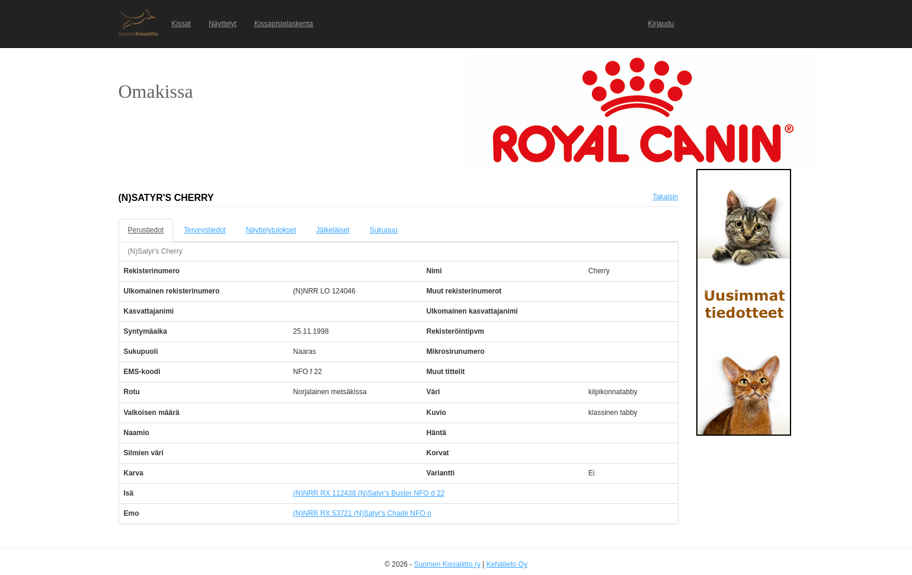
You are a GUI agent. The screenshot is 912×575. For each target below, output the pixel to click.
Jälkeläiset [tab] (333, 230)
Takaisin (665, 197)
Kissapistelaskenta (283, 24)
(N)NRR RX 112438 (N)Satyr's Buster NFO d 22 (369, 493)
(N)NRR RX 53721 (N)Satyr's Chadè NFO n (362, 513)
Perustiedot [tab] (146, 230)
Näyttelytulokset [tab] (271, 230)
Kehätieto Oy (507, 564)
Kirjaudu (661, 24)
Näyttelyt (222, 24)
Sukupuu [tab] (384, 230)
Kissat (181, 24)
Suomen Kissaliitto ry (447, 564)
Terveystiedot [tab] (205, 230)
